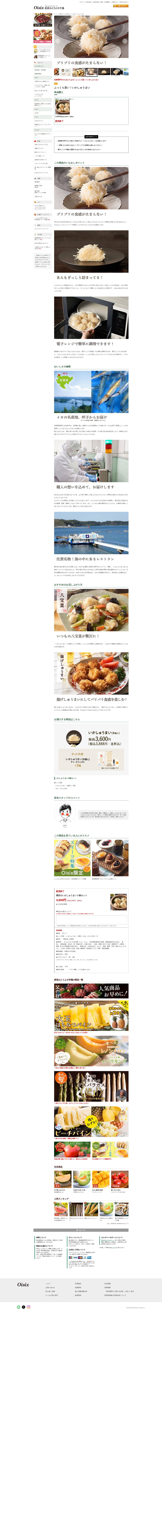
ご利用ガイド (114, 2)
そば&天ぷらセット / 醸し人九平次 (42, 247)
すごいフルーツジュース (41, 228)
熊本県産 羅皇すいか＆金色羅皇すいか (43, 104)
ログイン (82, 2)
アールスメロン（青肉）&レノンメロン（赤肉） (42, 86)
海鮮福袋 (37, 182)
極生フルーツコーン (40, 152)
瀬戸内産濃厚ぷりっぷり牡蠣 (40, 191)
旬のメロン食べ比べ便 (41, 90)
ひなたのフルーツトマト (41, 172)
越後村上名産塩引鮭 (38, 186)
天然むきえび (38, 196)
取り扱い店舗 (50, 1291)
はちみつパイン (39, 121)
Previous (56, 42)
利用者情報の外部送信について (115, 1295)
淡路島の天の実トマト (41, 159)
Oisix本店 (88, 2)
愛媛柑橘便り (38, 74)
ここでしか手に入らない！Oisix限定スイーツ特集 (42, 51)
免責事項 (78, 1287)
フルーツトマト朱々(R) (41, 163)
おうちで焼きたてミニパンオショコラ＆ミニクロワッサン (40, 207)
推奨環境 (78, 1295)
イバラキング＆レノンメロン (39, 95)
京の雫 (36, 113)
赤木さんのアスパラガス (41, 144)
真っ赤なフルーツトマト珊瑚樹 (43, 168)
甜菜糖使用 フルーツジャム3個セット (42, 56)
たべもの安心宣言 (52, 1295)
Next (123, 42)
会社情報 (107, 1283)
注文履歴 (106, 2)
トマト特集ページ (40, 156)
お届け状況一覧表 (98, 2)
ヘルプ (48, 1283)
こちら (114, 1247)
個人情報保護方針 (81, 1291)
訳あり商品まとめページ (41, 243)
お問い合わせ (123, 2)
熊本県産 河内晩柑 (40, 70)
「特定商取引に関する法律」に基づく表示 (119, 1291)
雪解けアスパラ (39, 148)
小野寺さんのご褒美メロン (42, 81)
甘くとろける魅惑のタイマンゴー (43, 134)
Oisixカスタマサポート (107, 1240)
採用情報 (107, 1287)
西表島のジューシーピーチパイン (43, 125)
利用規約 (78, 1283)
